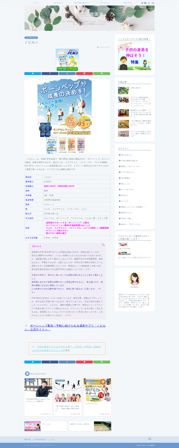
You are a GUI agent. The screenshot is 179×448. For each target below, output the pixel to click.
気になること (58, 3)
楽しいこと (125, 184)
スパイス (125, 201)
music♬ (124, 195)
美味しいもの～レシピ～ (131, 166)
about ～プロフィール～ (131, 224)
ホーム (36, 3)
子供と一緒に (126, 218)
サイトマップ (47, 445)
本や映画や (125, 178)
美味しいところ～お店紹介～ (133, 207)
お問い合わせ (127, 3)
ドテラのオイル (104, 3)
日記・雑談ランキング (125, 257)
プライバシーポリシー (33, 445)
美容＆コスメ (126, 213)
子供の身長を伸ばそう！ (82, 3)
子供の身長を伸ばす (31, 37)
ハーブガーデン (127, 189)
